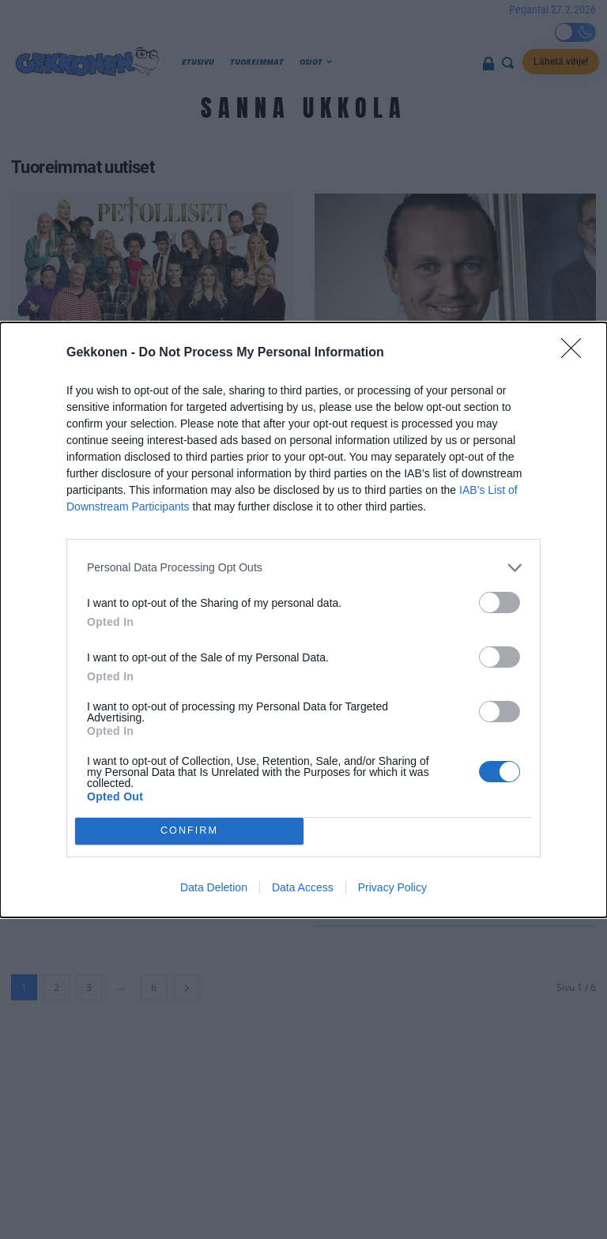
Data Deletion (213, 887)
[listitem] (303, 567)
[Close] (576, 353)
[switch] (499, 602)
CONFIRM (189, 831)
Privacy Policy (392, 887)
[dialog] (303, 619)
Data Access (303, 887)
